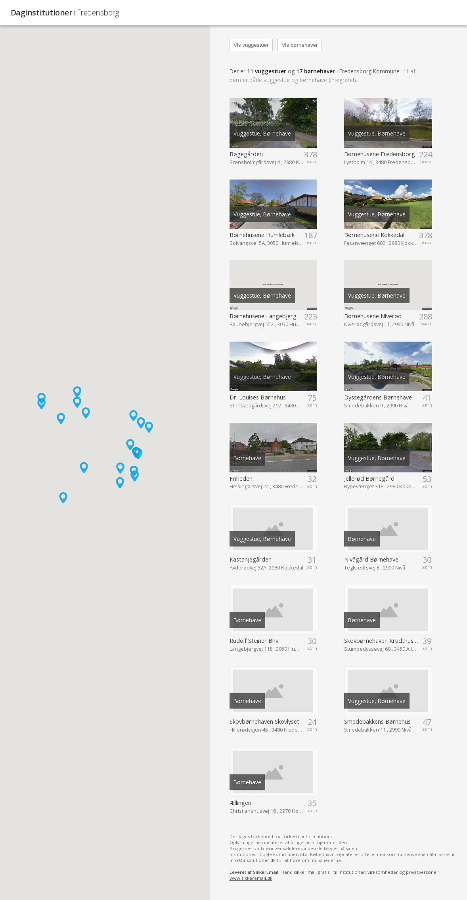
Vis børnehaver (300, 45)
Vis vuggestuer (251, 45)
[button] (86, 412)
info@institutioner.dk (253, 860)
